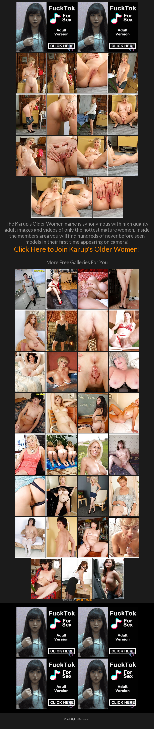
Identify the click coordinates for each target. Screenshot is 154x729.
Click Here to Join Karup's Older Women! (77, 249)
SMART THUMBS (84, 600)
